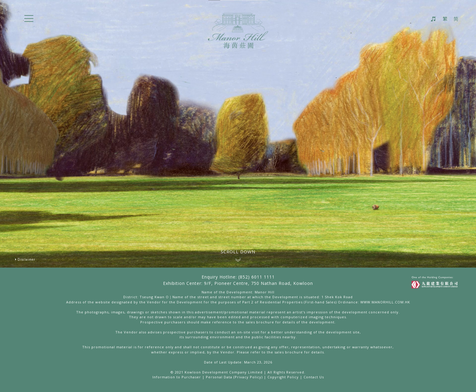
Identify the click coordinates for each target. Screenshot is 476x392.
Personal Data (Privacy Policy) (234, 377)
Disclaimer (26, 259)
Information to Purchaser (176, 377)
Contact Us (314, 377)
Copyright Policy (283, 377)
